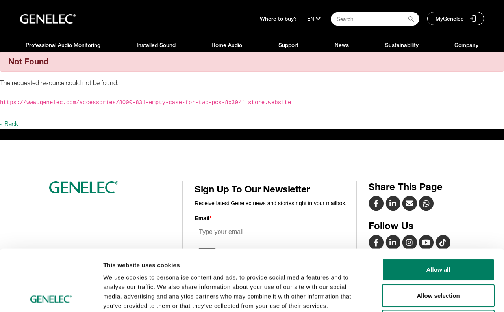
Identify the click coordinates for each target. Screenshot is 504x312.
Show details (413, 296)
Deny (438, 260)
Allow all (438, 208)
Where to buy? (278, 18)
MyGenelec (449, 18)
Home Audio (226, 45)
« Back (9, 124)
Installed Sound (156, 45)
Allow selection (438, 234)
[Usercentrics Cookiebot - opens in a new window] (51, 297)
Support (288, 45)
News (342, 45)
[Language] (314, 18)
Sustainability (402, 45)
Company (466, 45)
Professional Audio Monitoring (63, 45)
